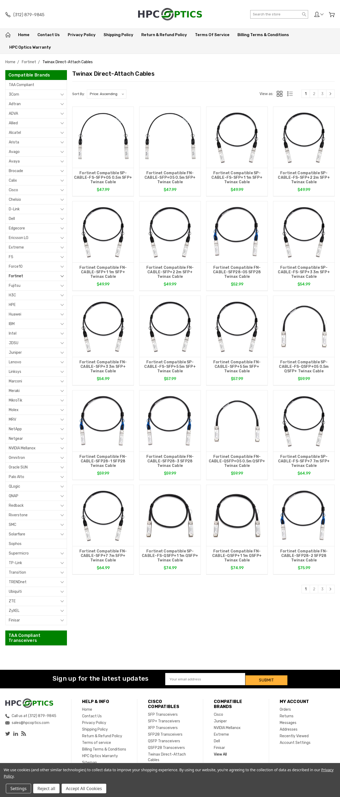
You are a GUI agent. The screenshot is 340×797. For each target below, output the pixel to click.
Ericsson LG (18, 238)
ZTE (12, 601)
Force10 (16, 266)
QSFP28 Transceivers (166, 745)
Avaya (14, 161)
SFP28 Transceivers (165, 732)
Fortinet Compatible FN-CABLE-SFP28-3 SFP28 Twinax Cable (170, 463)
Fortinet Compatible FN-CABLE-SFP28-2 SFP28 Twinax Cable (304, 559)
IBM (12, 324)
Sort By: (78, 94)
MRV (12, 419)
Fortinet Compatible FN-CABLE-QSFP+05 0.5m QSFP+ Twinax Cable (237, 463)
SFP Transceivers (163, 712)
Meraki (14, 391)
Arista (14, 142)
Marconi (15, 381)
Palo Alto (16, 477)
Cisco (13, 190)
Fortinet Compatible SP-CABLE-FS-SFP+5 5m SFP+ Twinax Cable (170, 368)
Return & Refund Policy (164, 34)
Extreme (16, 247)
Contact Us (48, 34)
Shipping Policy (118, 34)
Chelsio (15, 199)
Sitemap (89, 760)
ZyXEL (14, 610)
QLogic (14, 486)
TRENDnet (18, 582)
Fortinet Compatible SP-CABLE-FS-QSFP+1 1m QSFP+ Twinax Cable (170, 559)
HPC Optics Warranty (30, 47)
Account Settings (295, 740)
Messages (288, 720)
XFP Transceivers (163, 725)
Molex (14, 410)
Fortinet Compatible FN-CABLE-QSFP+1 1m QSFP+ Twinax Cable (237, 559)
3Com (14, 94)
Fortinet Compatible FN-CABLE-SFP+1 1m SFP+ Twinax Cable (103, 273)
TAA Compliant (21, 85)
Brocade (16, 171)
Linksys (15, 371)
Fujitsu (14, 285)
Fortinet (16, 276)
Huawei (15, 314)
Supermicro (19, 553)
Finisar (14, 620)
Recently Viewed (294, 733)
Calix (13, 180)
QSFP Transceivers (164, 738)
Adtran (15, 104)
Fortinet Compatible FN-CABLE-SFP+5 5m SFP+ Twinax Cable (237, 368)
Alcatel (15, 132)
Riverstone (18, 515)
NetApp (15, 429)
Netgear (16, 438)
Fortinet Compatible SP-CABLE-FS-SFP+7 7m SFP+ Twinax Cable (304, 463)
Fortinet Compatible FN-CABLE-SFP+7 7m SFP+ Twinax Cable (103, 559)
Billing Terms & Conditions (263, 34)
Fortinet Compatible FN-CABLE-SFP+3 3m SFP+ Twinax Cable (103, 368)
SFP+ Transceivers (164, 719)
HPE (12, 304)
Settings (18, 788)
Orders (285, 707)
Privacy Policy (82, 34)
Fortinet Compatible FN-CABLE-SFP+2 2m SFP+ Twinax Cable (170, 273)
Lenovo (15, 362)
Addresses (289, 727)
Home (23, 34)
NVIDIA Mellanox (22, 448)
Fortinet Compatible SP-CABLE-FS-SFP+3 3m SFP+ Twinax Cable (304, 273)
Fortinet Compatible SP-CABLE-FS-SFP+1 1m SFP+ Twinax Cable (236, 177)
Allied (13, 123)
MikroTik (15, 400)
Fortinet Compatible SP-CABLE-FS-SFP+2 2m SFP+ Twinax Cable (304, 177)
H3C (12, 295)
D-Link (14, 209)
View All (220, 752)
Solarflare (17, 534)
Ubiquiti (15, 591)
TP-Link (15, 563)
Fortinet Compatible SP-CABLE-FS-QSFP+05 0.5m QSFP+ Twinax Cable (304, 368)
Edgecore (17, 228)
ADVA (13, 113)
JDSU (13, 343)
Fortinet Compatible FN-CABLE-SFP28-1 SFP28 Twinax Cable (103, 463)
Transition (17, 572)
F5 (11, 257)
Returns (287, 713)
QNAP (13, 496)
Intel (12, 333)
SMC (12, 524)
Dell (12, 218)
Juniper (15, 352)
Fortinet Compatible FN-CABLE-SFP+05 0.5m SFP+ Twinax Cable (170, 177)
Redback (16, 505)
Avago (14, 152)
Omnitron (17, 457)
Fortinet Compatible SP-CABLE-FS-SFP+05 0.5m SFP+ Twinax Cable (103, 177)
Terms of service (212, 34)
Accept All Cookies (84, 788)
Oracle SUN (18, 467)
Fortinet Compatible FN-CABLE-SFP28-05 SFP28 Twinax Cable (237, 273)
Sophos (15, 544)
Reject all (46, 788)
